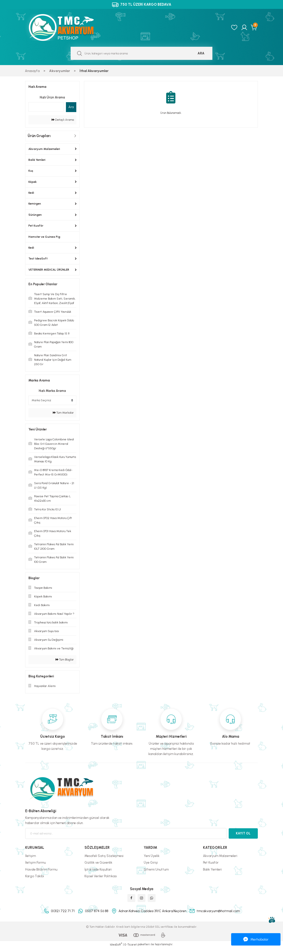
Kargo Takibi (34, 876)
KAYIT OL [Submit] (243, 833)
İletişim (30, 856)
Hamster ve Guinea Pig (44, 236)
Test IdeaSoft (38, 258)
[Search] (141, 53)
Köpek (32, 182)
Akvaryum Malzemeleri (44, 149)
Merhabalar (255, 939)
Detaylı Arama (63, 119)
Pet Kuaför (35, 225)
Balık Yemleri (36, 160)
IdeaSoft (116, 944)
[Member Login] (244, 27)
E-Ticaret (130, 944)
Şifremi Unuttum (156, 869)
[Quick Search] (46, 107)
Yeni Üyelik (152, 856)
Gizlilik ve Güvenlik (98, 862)
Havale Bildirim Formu (41, 869)
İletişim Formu (35, 862)
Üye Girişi (151, 862)
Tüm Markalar (63, 412)
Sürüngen (35, 214)
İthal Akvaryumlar (94, 71)
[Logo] (66, 27)
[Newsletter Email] (125, 833)
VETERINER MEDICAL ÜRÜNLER (48, 269)
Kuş (30, 170)
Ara (71, 107)
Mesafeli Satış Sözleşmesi (103, 856)
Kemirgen (34, 203)
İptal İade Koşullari (98, 869)
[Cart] (254, 27)
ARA (201, 53)
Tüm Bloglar (65, 659)
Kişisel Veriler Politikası (100, 876)
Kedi (31, 192)
